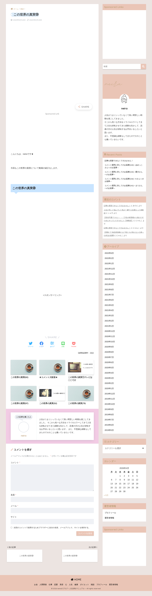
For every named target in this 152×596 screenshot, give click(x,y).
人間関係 (43, 590)
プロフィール (111, 517)
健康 (76, 590)
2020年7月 (109, 360)
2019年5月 (109, 435)
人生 (71, 590)
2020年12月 (110, 334)
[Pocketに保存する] (73, 344)
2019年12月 (110, 397)
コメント (15, 463)
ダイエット (84, 590)
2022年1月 (109, 264)
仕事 (50, 590)
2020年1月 (109, 392)
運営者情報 (110, 523)
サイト (14, 517)
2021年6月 (109, 302)
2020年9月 (109, 350)
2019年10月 (110, 408)
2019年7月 (109, 424)
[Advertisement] (52, 133)
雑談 (92, 353)
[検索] (143, 66)
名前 (13, 495)
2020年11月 (110, 339)
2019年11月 (110, 403)
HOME (76, 584)
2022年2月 (109, 259)
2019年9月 (109, 413)
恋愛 (56, 590)
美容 (61, 590)
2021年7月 (109, 296)
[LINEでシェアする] (63, 344)
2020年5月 (109, 371)
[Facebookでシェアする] (41, 344)
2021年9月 (109, 286)
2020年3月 (109, 381)
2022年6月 (109, 254)
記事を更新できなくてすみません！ (117, 206)
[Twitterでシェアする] (30, 344)
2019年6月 (109, 429)
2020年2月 (109, 387)
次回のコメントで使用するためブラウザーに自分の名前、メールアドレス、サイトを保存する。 (52, 528)
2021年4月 (109, 312)
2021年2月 (109, 323)
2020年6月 (109, 365)
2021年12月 (110, 270)
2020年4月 (109, 376)
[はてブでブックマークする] (52, 344)
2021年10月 (110, 280)
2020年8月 (109, 355)
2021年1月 (109, 328)
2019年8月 (109, 419)
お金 (36, 590)
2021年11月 (110, 275)
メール (14, 506)
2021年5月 (109, 307)
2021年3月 (109, 318)
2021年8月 (109, 291)
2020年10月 (110, 344)
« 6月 (106, 500)
